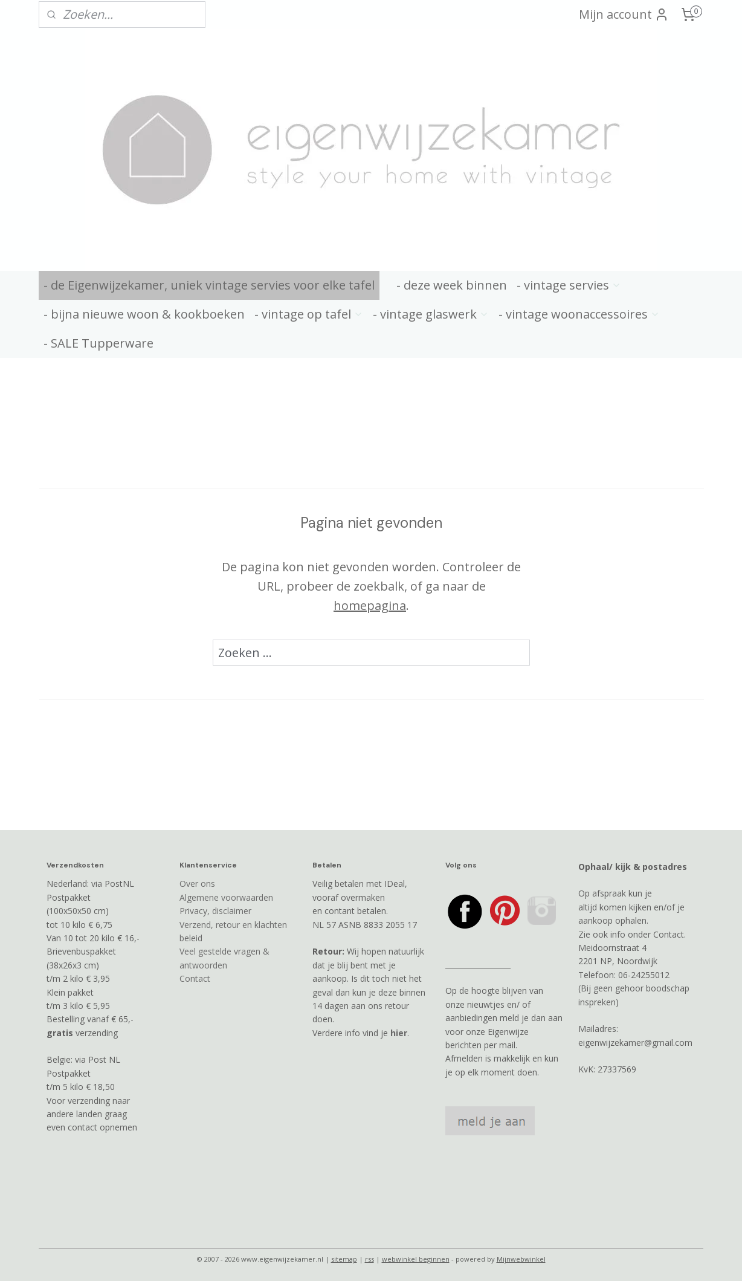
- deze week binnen (451, 285)
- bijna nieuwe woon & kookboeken (144, 314)
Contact (194, 978)
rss (369, 1258)
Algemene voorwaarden (226, 897)
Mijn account (624, 14)
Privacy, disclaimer (215, 910)
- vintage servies (569, 285)
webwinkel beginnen (416, 1258)
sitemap (344, 1258)
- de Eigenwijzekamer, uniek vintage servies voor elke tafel (209, 285)
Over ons (197, 883)
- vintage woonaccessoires (579, 314)
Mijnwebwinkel (521, 1258)
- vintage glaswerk (431, 314)
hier (398, 1033)
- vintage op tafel (308, 314)
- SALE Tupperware (98, 343)
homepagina (370, 605)
